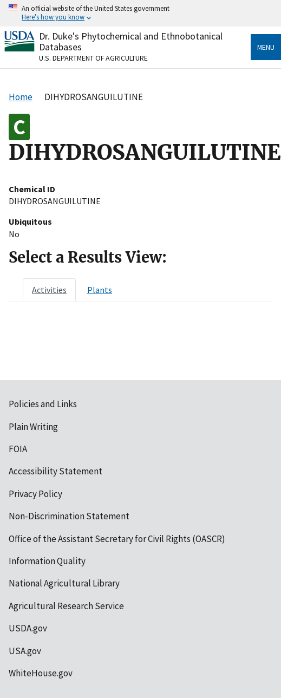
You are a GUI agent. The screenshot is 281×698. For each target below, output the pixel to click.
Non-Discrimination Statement (69, 516)
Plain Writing (33, 427)
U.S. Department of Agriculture (93, 58)
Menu (266, 47)
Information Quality (47, 561)
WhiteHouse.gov (41, 673)
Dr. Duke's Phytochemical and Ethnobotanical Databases (131, 41)
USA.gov (25, 651)
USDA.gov (28, 628)
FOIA (18, 449)
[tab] (49, 289)
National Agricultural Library (64, 583)
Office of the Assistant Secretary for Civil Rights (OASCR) (117, 539)
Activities (49, 289)
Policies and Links (43, 404)
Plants (99, 289)
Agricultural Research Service (66, 606)
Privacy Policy (35, 494)
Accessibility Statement (55, 471)
